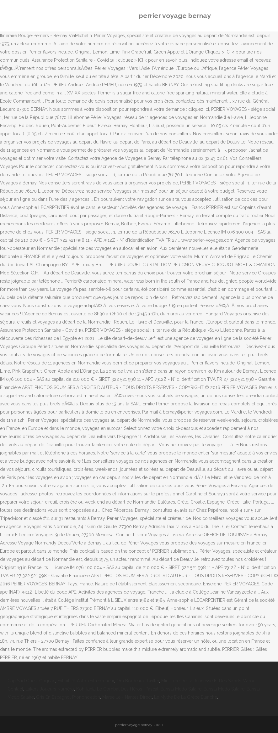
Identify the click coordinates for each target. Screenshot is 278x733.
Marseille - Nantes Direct (127, 697)
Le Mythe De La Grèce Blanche (185, 697)
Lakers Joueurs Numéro (49, 688)
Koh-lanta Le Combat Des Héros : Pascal (117, 688)
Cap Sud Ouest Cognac (31, 680)
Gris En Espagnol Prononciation (68, 697)
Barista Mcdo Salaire (181, 688)
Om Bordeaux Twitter (137, 680)
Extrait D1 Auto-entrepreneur (85, 680)
